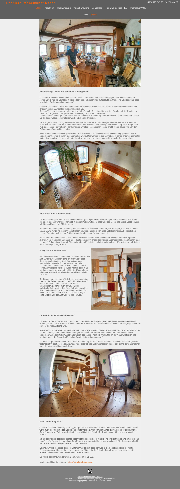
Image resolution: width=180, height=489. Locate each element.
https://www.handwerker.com (80, 462)
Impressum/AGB (138, 8)
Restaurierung (64, 8)
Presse (94, 15)
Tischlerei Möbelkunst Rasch (30, 3)
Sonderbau (97, 8)
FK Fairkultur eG (108, 479)
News (86, 15)
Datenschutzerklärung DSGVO (90, 477)
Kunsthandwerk (81, 8)
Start (38, 8)
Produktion (49, 8)
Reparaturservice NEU (116, 8)
